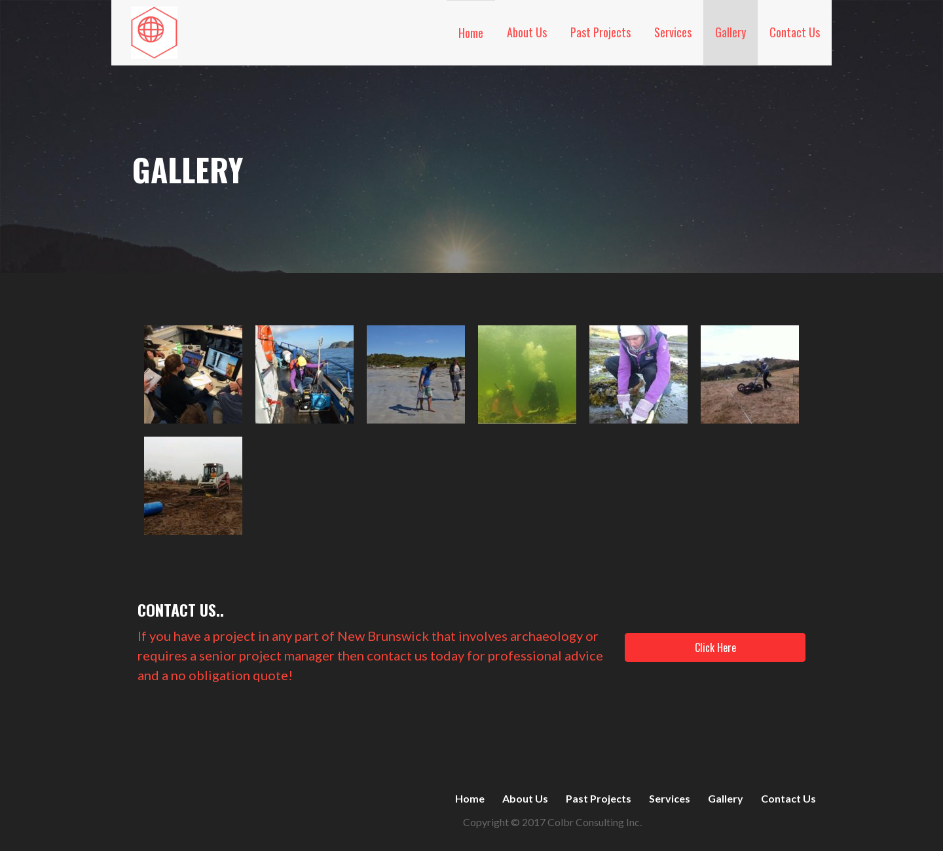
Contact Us (794, 32)
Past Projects (600, 32)
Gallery (730, 32)
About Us (527, 32)
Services (673, 32)
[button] (715, 647)
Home (470, 32)
